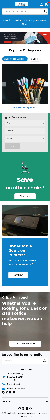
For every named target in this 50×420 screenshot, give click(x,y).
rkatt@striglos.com (16, 388)
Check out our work (25, 343)
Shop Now (25, 196)
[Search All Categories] (25, 11)
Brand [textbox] (9, 123)
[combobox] (25, 123)
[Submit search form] (45, 11)
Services (6, 401)
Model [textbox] (9, 138)
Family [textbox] (10, 131)
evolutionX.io (26, 416)
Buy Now (18, 274)
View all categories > (25, 107)
